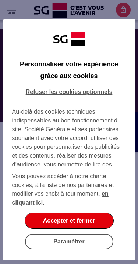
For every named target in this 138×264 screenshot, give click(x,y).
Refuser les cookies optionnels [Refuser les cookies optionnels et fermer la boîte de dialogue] (69, 92)
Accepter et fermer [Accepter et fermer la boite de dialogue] (69, 220)
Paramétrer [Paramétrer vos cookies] (69, 241)
